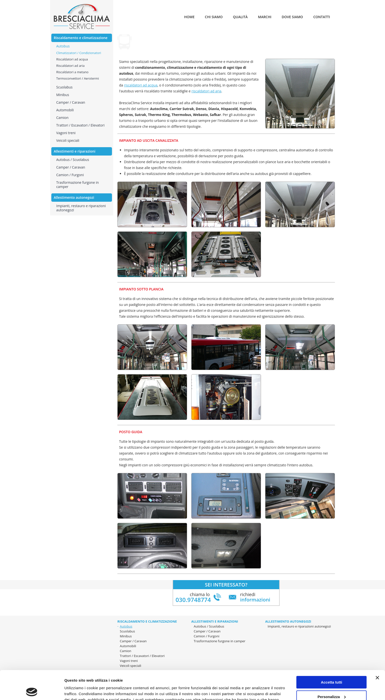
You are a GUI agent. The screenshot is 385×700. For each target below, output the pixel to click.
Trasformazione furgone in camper (77, 184)
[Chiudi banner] (377, 649)
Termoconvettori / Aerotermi (77, 78)
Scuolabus (127, 631)
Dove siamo (292, 16)
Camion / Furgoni (70, 174)
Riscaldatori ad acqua (72, 59)
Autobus (126, 626)
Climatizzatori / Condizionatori (78, 53)
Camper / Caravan (207, 631)
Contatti (321, 16)
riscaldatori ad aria (206, 91)
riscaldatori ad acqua (140, 85)
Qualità (240, 16)
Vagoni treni (66, 132)
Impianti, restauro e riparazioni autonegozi (81, 207)
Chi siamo (213, 16)
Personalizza (331, 668)
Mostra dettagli (77, 690)
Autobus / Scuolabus (72, 159)
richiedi (255, 597)
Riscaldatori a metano (72, 72)
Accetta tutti (331, 653)
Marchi (265, 16)
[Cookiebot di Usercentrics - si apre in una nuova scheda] (31, 690)
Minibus (126, 636)
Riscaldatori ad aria (70, 65)
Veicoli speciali (67, 140)
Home (189, 16)
